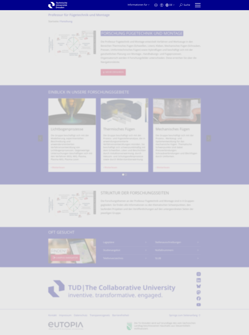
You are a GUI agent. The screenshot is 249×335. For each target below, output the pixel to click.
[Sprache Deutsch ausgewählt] (170, 5)
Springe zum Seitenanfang (183, 315)
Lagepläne (108, 242)
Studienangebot (111, 250)
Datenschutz (80, 315)
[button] (123, 175)
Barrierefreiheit (120, 315)
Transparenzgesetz (100, 315)
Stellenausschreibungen (168, 242)
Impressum (65, 315)
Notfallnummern (164, 250)
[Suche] (184, 5)
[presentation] (40, 138)
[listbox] (124, 138)
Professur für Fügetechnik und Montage (79, 15)
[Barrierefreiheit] (161, 5)
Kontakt (52, 315)
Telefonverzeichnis (113, 258)
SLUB (158, 258)
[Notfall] (156, 5)
